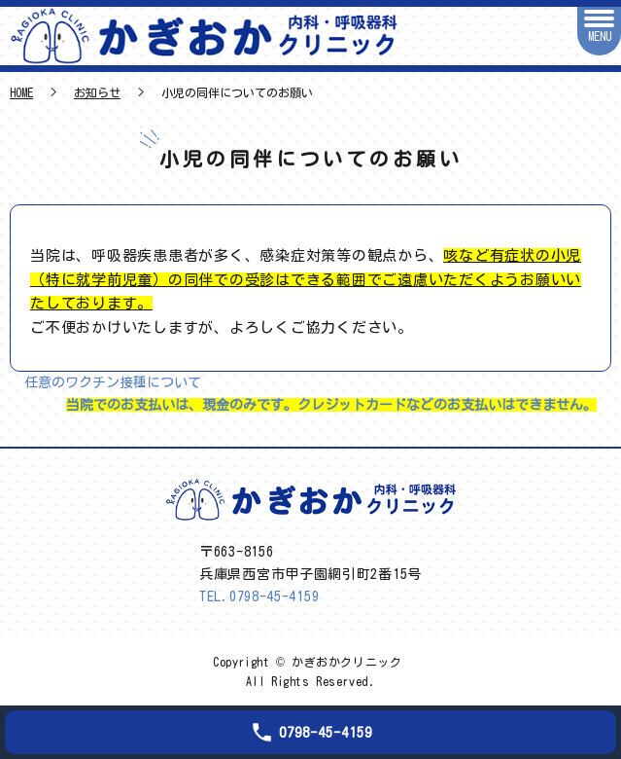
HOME (21, 92)
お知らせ (97, 92)
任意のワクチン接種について (112, 382)
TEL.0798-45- (259, 596)
